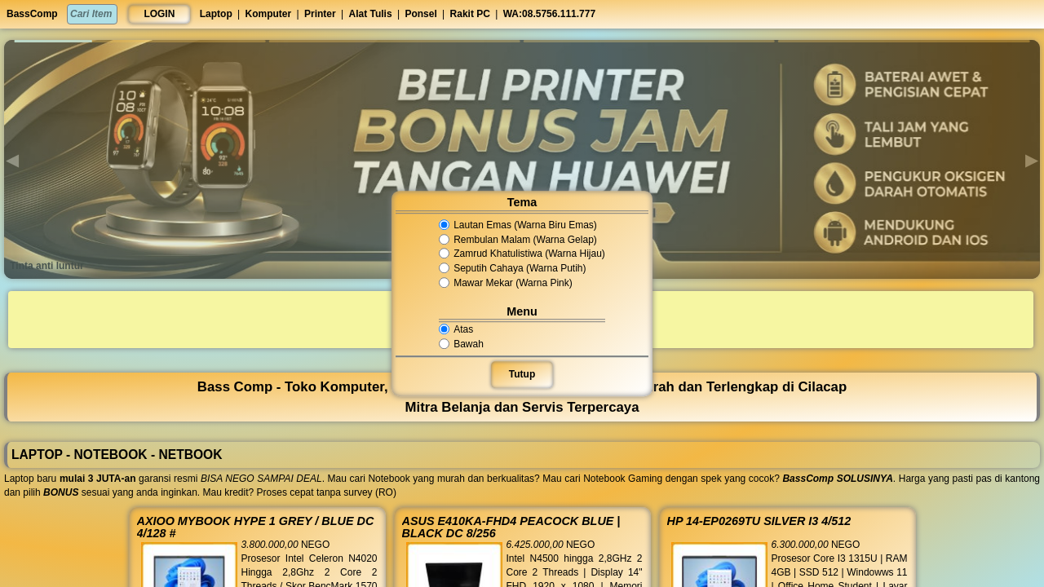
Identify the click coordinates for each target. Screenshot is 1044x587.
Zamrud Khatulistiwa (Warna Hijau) (521, 254)
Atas (461, 329)
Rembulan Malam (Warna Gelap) (518, 239)
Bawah (466, 344)
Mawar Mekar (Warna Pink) (507, 283)
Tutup (522, 374)
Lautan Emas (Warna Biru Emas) (518, 225)
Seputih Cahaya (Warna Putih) (513, 268)
